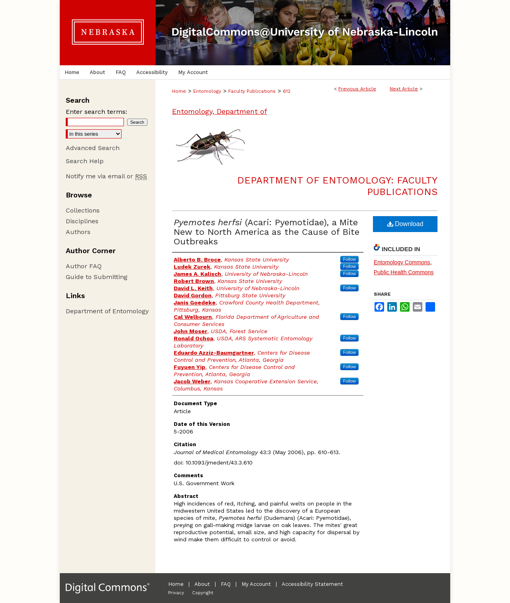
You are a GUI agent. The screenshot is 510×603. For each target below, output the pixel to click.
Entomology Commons (402, 262)
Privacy (176, 592)
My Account (256, 584)
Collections (83, 210)
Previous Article (357, 89)
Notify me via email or (106, 176)
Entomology (207, 91)
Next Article (404, 89)
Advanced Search (93, 148)
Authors (78, 232)
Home (179, 91)
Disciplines (82, 221)
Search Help (85, 161)
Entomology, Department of (219, 111)
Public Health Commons (404, 272)
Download (405, 224)
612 (286, 91)
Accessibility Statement (312, 584)
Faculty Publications (252, 91)
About (202, 584)
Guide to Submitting (97, 277)
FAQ (226, 584)
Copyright (202, 592)
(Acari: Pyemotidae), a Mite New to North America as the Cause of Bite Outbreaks (266, 231)
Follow (349, 259)
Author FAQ (84, 266)
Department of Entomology (107, 311)
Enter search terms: (96, 111)
